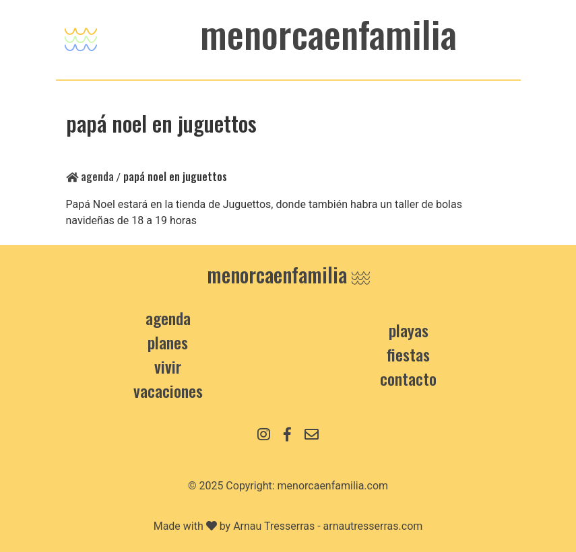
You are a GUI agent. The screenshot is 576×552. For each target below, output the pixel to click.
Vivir (167, 366)
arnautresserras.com (373, 526)
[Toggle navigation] (81, 36)
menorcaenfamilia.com (333, 485)
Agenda (90, 176)
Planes (168, 342)
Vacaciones (168, 390)
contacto (408, 378)
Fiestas (408, 354)
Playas (408, 330)
